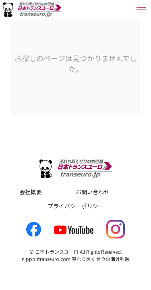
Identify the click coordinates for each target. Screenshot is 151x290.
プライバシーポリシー (76, 206)
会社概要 (30, 192)
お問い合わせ (93, 192)
